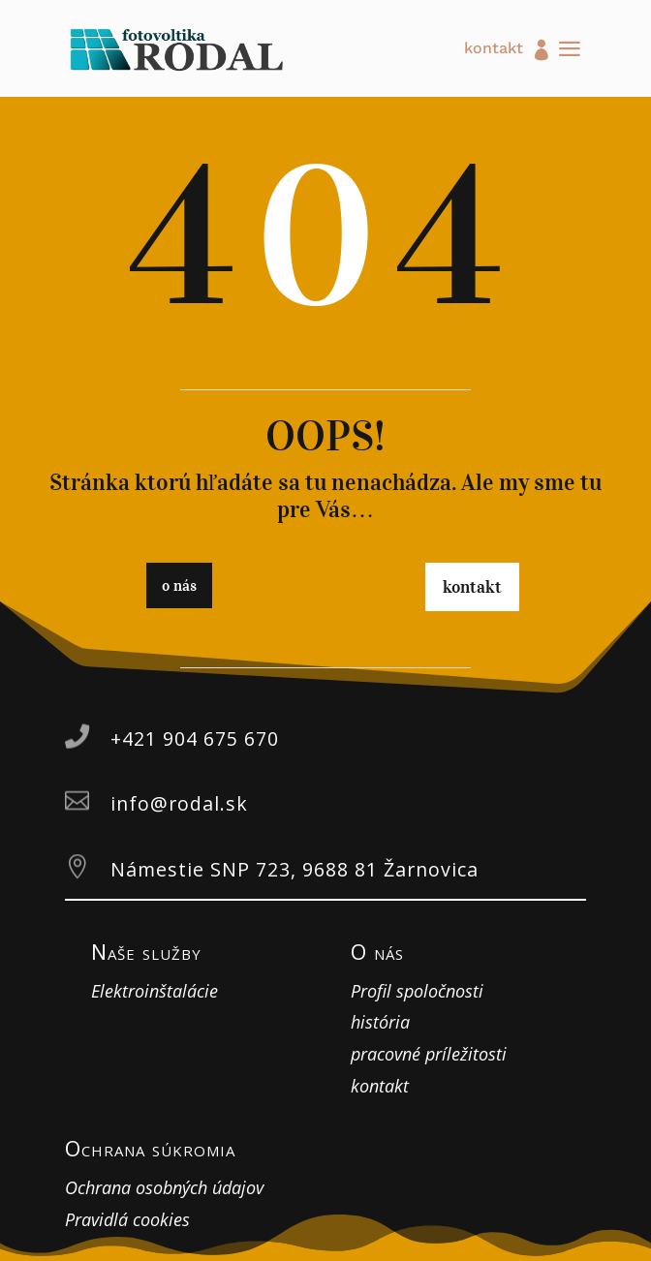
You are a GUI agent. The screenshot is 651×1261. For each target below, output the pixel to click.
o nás (179, 585)
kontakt (493, 49)
